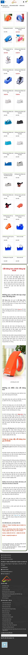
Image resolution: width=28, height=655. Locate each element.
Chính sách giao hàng (6, 618)
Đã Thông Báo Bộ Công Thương (9, 608)
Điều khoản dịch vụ (6, 610)
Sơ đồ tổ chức (5, 587)
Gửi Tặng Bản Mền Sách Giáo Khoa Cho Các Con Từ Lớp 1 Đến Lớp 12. (14, 630)
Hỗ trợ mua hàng (5, 612)
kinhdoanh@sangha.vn (12, 546)
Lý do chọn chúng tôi (6, 604)
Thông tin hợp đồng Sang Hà (8, 627)
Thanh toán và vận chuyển (7, 616)
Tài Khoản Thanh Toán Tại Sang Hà (9, 624)
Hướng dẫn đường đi (6, 614)
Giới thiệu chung (5, 585)
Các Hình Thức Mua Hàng (7, 623)
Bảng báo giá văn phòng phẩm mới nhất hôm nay (12, 593)
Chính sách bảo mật (6, 606)
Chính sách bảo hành (6, 602)
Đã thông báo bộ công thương (8, 591)
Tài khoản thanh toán (6, 620)
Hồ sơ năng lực (5, 597)
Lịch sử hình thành (6, 589)
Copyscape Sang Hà (6, 595)
